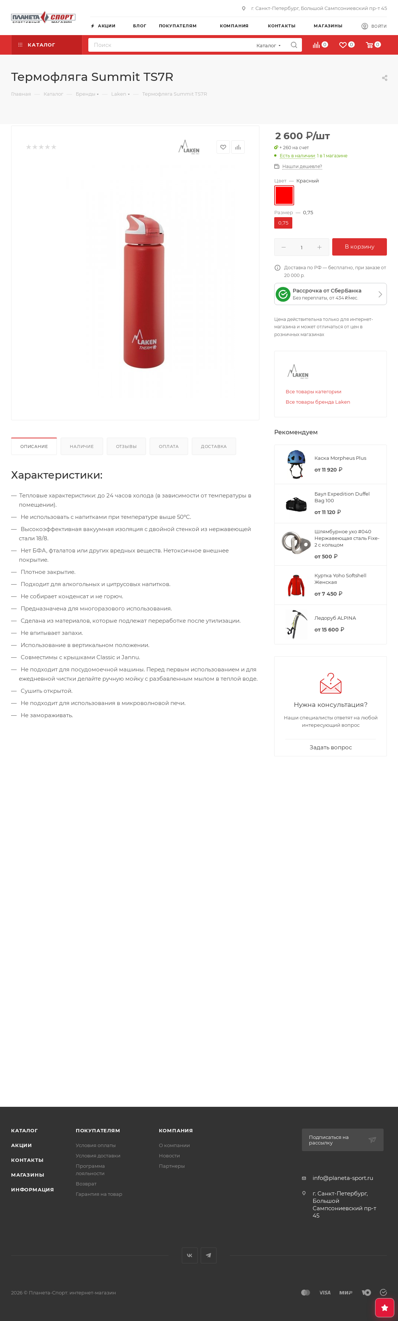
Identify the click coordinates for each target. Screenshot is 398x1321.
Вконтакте (190, 1255)
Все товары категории (313, 391)
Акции (21, 1145)
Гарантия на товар (99, 1194)
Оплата (169, 446)
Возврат (86, 1184)
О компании (174, 1145)
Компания (176, 1130)
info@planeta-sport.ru (343, 1177)
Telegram (209, 1255)
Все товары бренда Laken (318, 402)
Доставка (214, 446)
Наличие (82, 446)
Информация (32, 1189)
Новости (169, 1156)
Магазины (27, 1175)
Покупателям (98, 1130)
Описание (34, 446)
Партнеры (172, 1166)
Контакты (27, 1160)
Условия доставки (98, 1156)
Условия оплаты (96, 1145)
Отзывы (126, 446)
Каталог (24, 1130)
